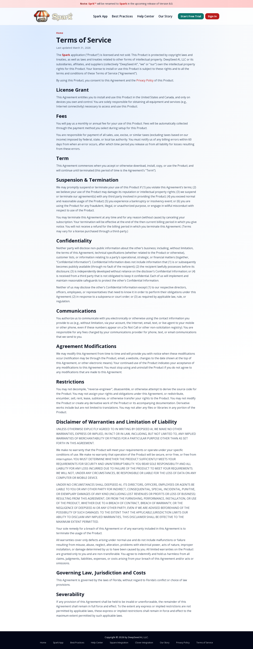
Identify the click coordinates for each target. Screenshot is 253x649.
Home (59, 32)
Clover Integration (144, 642)
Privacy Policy (145, 80)
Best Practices (122, 16)
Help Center (145, 16)
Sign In (212, 16)
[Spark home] (53, 16)
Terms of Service (204, 642)
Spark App (100, 16)
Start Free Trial (191, 16)
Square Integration (119, 642)
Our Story (165, 16)
